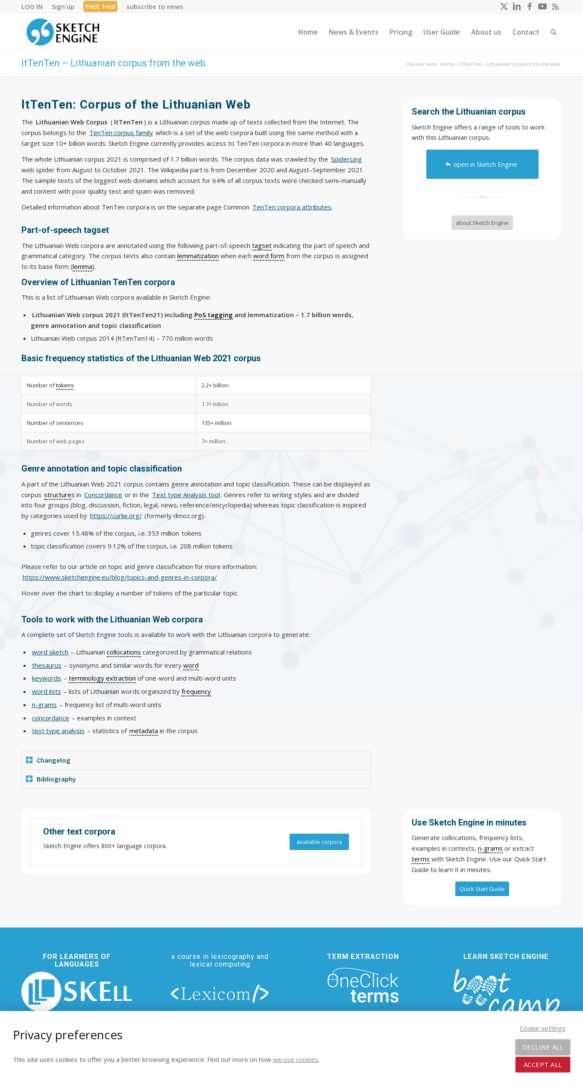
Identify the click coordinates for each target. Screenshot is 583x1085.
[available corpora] (319, 842)
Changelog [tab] (48, 760)
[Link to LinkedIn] (516, 6)
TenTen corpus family (121, 132)
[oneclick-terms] (363, 985)
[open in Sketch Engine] (482, 164)
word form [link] (268, 255)
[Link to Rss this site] (555, 6)
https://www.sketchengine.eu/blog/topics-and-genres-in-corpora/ (120, 577)
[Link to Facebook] (529, 6)
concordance (50, 718)
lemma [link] (82, 266)
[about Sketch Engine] (482, 222)
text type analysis (58, 730)
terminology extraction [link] (102, 678)
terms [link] (421, 859)
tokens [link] (65, 385)
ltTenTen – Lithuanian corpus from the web (113, 63)
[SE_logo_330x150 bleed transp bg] (62, 32)
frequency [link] (196, 691)
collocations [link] (124, 652)
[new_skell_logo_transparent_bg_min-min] (76, 992)
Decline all (543, 1047)
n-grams (44, 704)
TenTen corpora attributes (291, 207)
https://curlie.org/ (116, 515)
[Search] (553, 32)
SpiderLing (346, 159)
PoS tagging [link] (213, 314)
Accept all (543, 1064)
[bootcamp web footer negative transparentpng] (506, 998)
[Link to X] (504, 6)
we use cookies (295, 1059)
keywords (46, 678)
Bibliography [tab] (51, 779)
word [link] (191, 665)
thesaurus (47, 665)
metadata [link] (143, 730)
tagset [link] (262, 245)
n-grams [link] (490, 848)
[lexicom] (220, 993)
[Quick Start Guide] (482, 889)
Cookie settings (542, 1028)
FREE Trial (100, 6)
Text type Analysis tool (186, 494)
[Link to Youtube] (542, 6)
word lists (46, 691)
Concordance (103, 494)
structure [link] (57, 494)
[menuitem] (34, 6)
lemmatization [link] (198, 255)
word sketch (50, 652)
